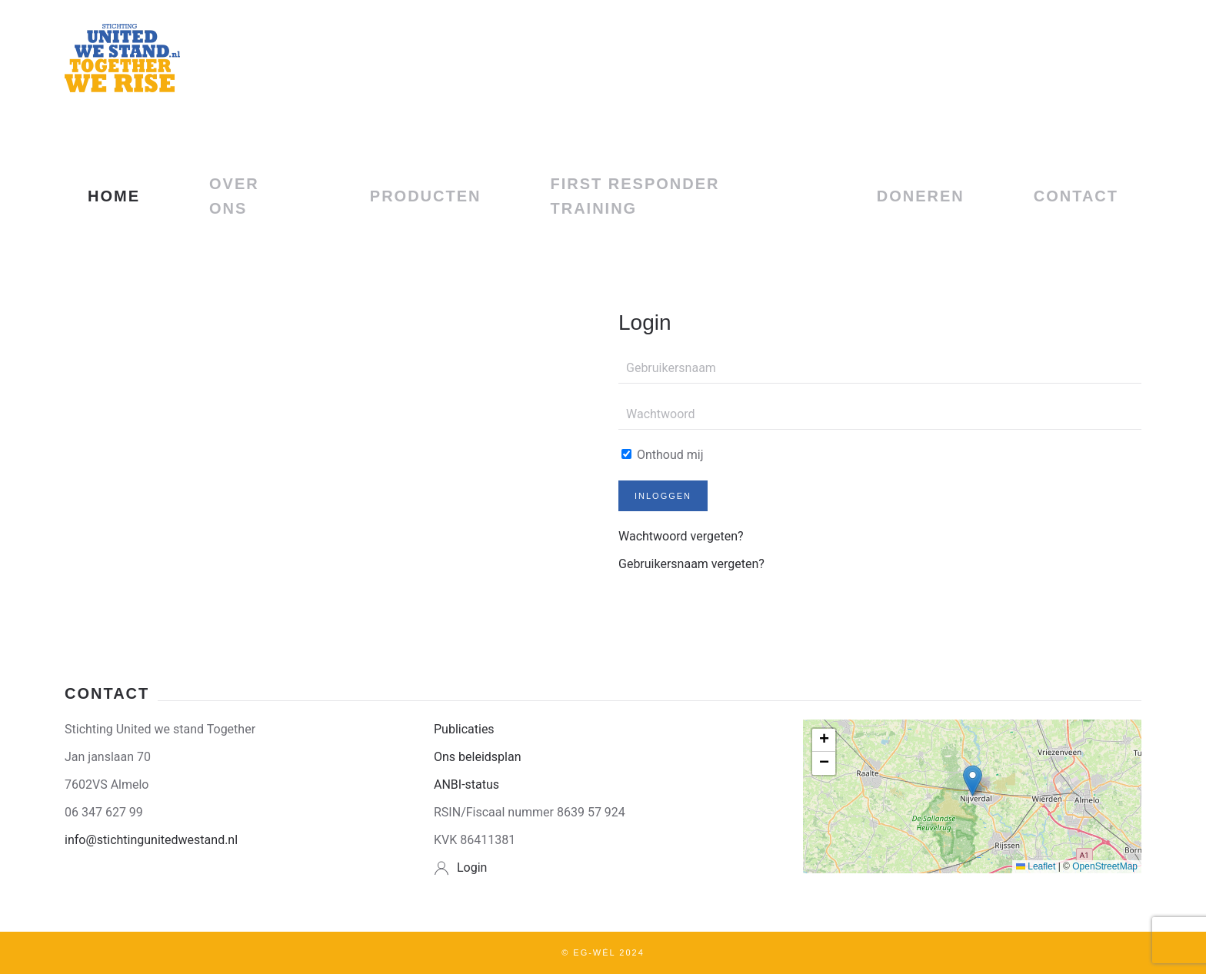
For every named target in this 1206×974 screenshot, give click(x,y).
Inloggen (663, 495)
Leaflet (1035, 866)
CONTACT (1076, 196)
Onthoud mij (662, 454)
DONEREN (920, 196)
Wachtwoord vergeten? (681, 536)
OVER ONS (234, 196)
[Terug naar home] (122, 57)
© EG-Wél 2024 (603, 952)
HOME (114, 196)
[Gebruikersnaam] (879, 368)
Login (472, 867)
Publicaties (464, 729)
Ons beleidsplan (477, 757)
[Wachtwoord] (879, 414)
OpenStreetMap (1105, 866)
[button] (972, 780)
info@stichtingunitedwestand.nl (151, 840)
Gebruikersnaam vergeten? (691, 564)
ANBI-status (466, 784)
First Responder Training (635, 196)
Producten (425, 196)
